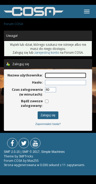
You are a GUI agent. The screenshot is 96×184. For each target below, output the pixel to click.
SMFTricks (26, 156)
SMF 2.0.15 (12, 152)
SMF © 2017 (31, 152)
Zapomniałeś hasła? (48, 123)
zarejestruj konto (46, 52)
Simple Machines (53, 152)
